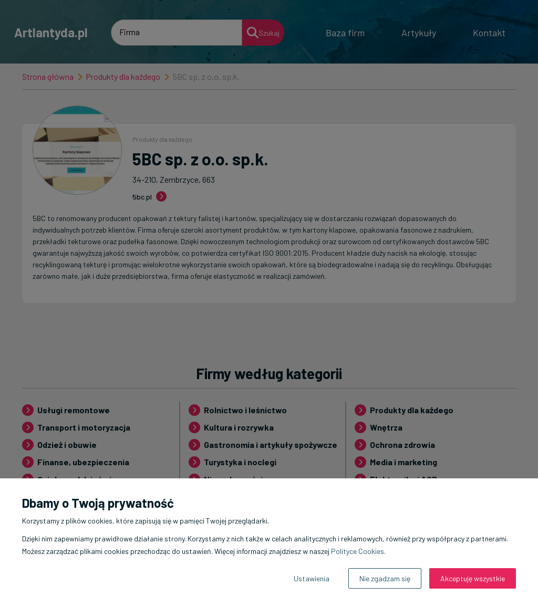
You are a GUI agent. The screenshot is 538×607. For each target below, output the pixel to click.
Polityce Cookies (357, 551)
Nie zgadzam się (384, 578)
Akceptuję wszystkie (472, 578)
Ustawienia (311, 578)
